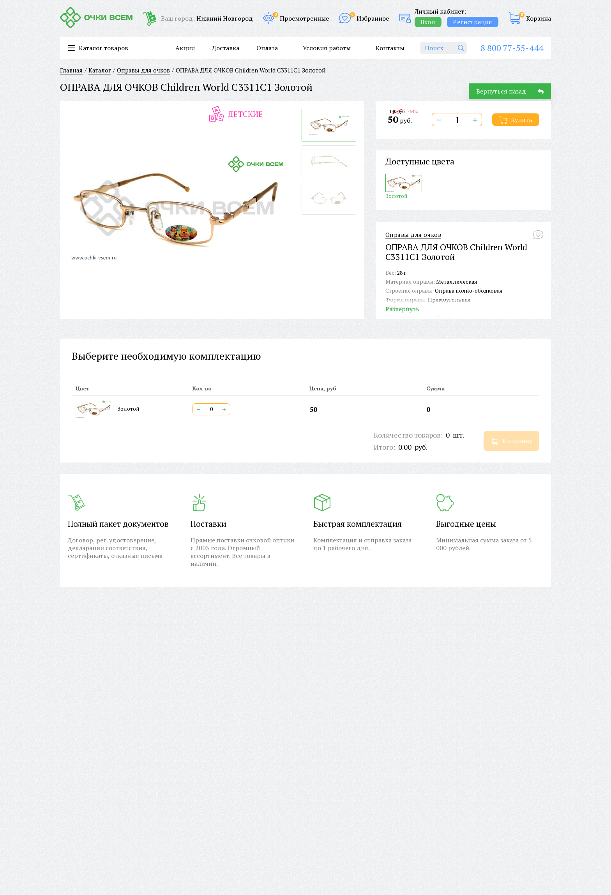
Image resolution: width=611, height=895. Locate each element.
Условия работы (327, 48)
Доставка (225, 48)
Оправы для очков (413, 234)
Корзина (538, 18)
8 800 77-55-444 (511, 47)
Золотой (403, 186)
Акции (185, 48)
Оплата (267, 48)
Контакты (390, 48)
